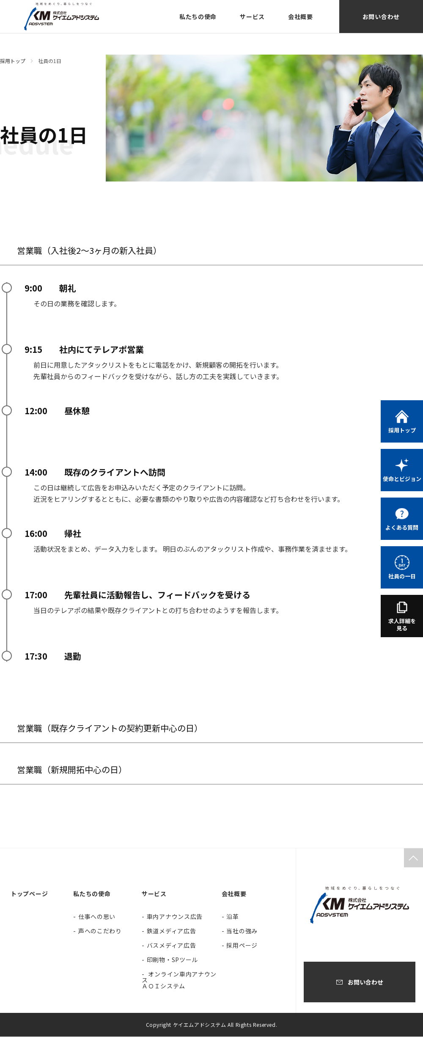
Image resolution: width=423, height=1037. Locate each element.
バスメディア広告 (171, 946)
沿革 (232, 917)
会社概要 (300, 16)
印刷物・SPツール (172, 960)
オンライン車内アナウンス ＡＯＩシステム (179, 980)
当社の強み (242, 931)
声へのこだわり (100, 931)
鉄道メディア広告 (171, 931)
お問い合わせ (381, 16)
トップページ (29, 894)
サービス (252, 16)
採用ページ (242, 946)
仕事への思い (96, 917)
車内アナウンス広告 (175, 917)
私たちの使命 (198, 16)
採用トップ (12, 60)
